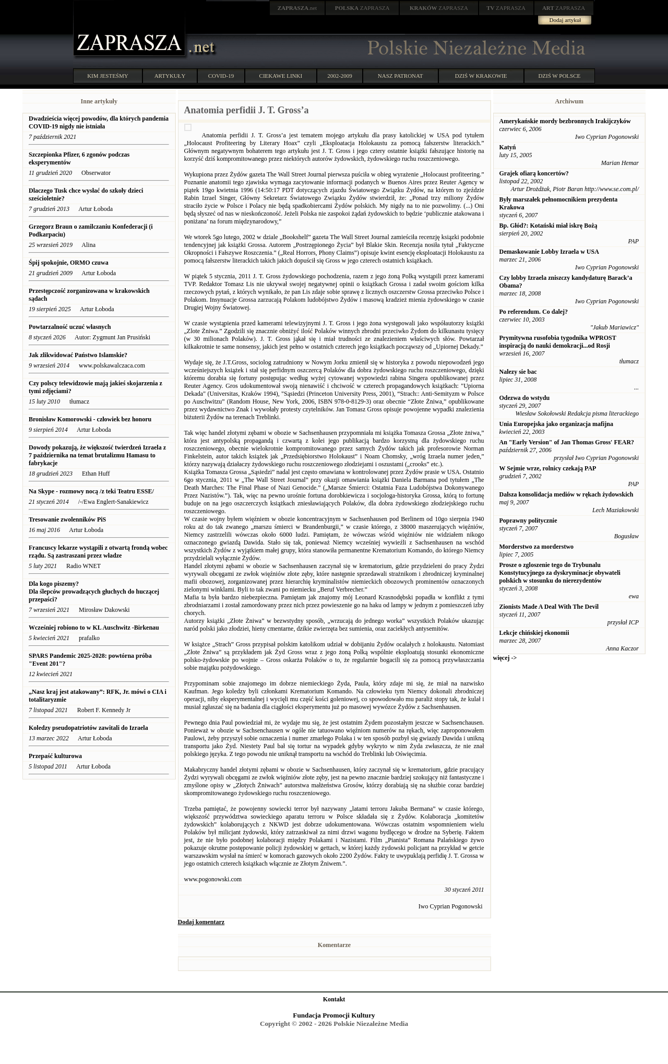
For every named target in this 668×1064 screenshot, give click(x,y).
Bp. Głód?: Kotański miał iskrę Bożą (548, 225)
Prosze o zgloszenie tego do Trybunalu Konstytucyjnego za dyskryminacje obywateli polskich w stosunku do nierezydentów (560, 572)
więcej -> (505, 657)
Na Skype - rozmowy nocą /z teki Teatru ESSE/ (91, 491)
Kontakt (334, 999)
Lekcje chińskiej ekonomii (534, 632)
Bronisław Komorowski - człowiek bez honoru (90, 419)
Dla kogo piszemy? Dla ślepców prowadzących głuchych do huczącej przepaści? (94, 591)
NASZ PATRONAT (400, 76)
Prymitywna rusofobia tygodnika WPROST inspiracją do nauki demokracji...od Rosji (557, 341)
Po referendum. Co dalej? (533, 311)
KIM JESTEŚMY (107, 76)
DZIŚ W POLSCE (559, 76)
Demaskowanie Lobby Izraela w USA (549, 251)
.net (297, 8)
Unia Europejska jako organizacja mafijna (556, 424)
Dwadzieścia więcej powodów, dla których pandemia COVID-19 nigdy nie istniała (99, 122)
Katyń (507, 147)
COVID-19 (221, 76)
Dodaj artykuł (565, 20)
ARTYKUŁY (170, 76)
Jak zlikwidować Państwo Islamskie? (78, 355)
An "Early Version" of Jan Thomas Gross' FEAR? (567, 442)
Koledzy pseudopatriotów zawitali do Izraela (88, 727)
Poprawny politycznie (528, 520)
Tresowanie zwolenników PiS (67, 519)
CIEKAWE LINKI (281, 76)
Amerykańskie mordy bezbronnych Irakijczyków (565, 121)
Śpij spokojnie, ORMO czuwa (69, 262)
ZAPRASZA (362, 8)
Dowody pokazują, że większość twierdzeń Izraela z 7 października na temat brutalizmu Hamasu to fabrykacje (97, 455)
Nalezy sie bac (518, 371)
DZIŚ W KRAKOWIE (481, 76)
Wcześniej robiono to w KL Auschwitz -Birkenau (95, 627)
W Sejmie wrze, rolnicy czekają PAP (548, 468)
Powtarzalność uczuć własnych (70, 326)
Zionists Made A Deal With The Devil (549, 606)
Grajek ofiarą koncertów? (534, 173)
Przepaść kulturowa (55, 756)
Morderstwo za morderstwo (536, 546)
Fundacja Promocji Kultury (334, 1015)
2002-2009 (339, 76)
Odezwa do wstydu (524, 397)
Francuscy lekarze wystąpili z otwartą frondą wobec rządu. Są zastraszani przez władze (98, 551)
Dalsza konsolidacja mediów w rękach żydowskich (566, 494)
